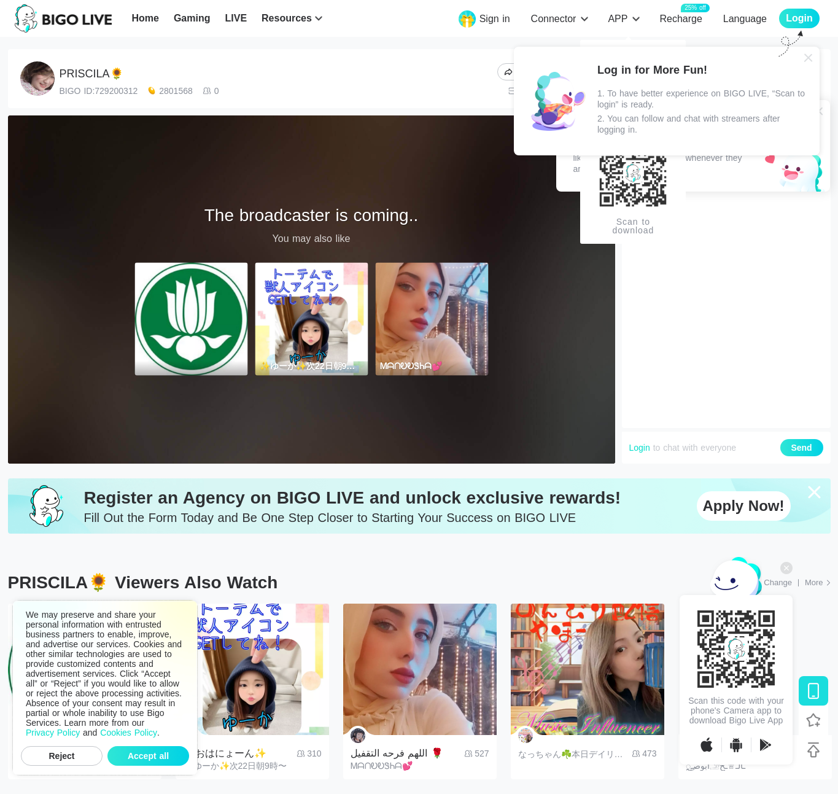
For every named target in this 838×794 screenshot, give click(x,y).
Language (745, 19)
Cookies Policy (128, 733)
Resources (287, 18)
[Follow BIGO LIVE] (813, 720)
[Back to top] (813, 750)
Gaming (192, 18)
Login (639, 448)
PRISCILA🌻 (91, 74)
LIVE (236, 18)
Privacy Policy (53, 733)
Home (144, 18)
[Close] (808, 58)
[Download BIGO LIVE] (813, 691)
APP (617, 19)
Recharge (680, 18)
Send (801, 448)
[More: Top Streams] (818, 583)
